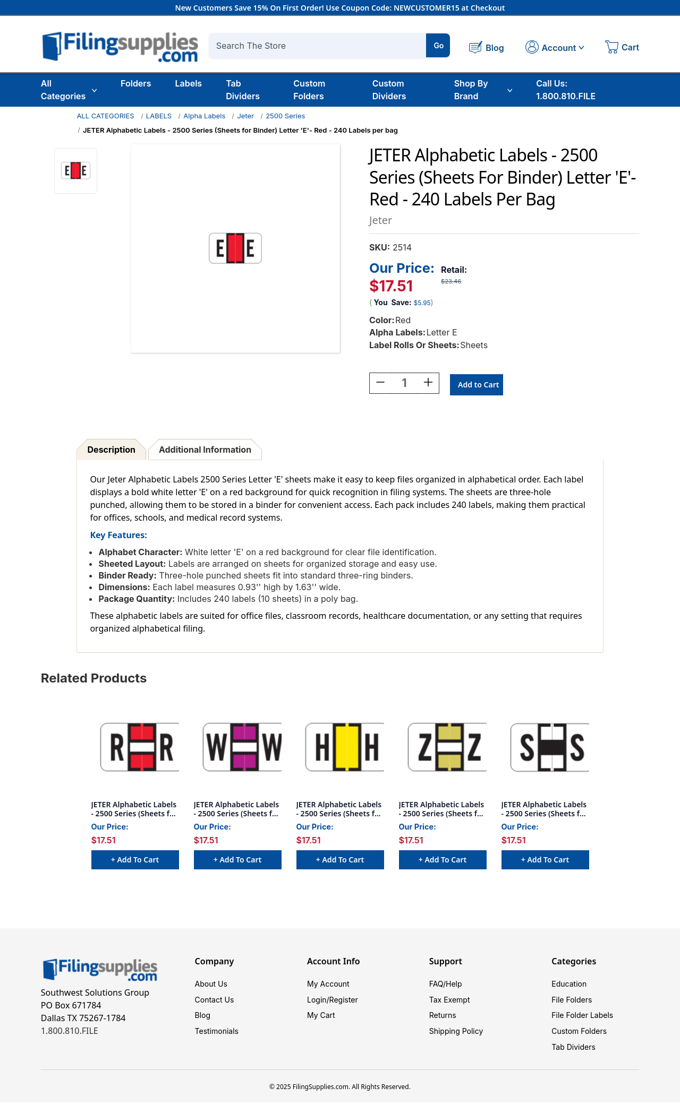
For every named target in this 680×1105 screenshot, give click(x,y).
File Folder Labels (582, 1017)
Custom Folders (309, 89)
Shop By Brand (483, 89)
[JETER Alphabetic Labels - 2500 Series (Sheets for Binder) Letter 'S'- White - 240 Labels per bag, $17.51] (545, 748)
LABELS (159, 115)
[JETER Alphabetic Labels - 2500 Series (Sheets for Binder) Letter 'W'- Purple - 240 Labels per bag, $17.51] (238, 748)
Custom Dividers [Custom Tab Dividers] (389, 89)
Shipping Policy (456, 1033)
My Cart (321, 1017)
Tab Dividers (243, 89)
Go (439, 45)
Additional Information (205, 451)
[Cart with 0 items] (622, 48)
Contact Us (214, 1001)
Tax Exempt (449, 1001)
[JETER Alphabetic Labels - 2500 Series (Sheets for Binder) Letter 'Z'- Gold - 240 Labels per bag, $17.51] (443, 748)
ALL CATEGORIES (105, 115)
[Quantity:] (404, 385)
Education (568, 985)
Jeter (245, 115)
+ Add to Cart (135, 861)
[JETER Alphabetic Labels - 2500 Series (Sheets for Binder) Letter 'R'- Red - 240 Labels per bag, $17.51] (135, 748)
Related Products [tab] (94, 679)
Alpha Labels (204, 115)
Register (343, 1001)
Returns (442, 1017)
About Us (211, 985)
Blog (203, 1017)
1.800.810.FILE (69, 1032)
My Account (328, 985)
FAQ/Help (445, 985)
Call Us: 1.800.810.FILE (566, 89)
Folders (136, 83)
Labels (188, 83)
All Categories (69, 89)
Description (111, 451)
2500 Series (285, 115)
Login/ (318, 1001)
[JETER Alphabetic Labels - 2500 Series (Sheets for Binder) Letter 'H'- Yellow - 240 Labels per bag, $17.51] (340, 748)
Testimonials (217, 1033)
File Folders (571, 1001)
